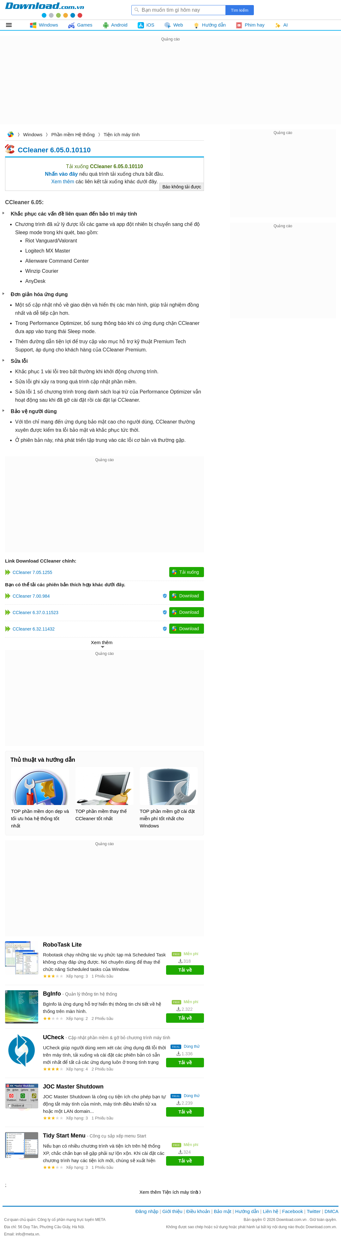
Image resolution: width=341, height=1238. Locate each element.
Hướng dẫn (247, 1211)
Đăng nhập (147, 1211)
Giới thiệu (172, 1211)
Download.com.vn (10, 135)
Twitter (313, 1211)
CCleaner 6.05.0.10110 (54, 150)
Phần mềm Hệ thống (73, 134)
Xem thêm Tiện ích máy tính (169, 1192)
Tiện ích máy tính (122, 134)
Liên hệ (270, 1211)
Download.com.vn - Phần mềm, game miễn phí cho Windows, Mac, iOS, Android (44, 9)
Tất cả (12, 25)
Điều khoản (198, 1211)
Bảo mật (222, 1211)
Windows (32, 134)
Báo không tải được (181, 186)
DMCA (331, 1211)
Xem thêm (62, 181)
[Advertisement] (170, 87)
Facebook (292, 1211)
